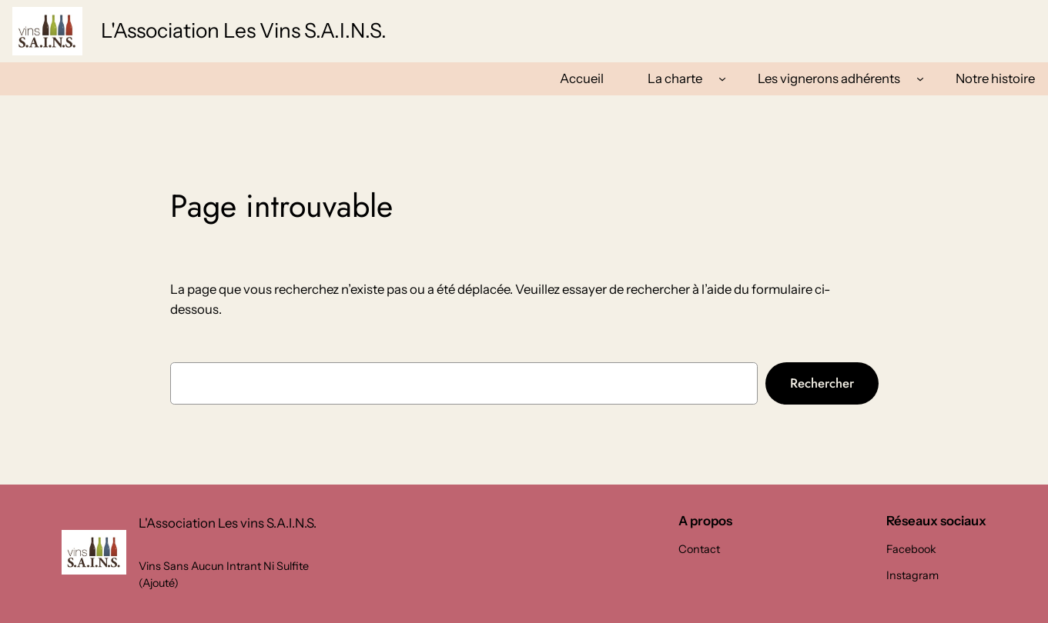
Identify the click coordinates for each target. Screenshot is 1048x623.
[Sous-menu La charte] (722, 78)
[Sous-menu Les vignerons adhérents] (920, 78)
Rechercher (822, 383)
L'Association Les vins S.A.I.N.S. (244, 30)
